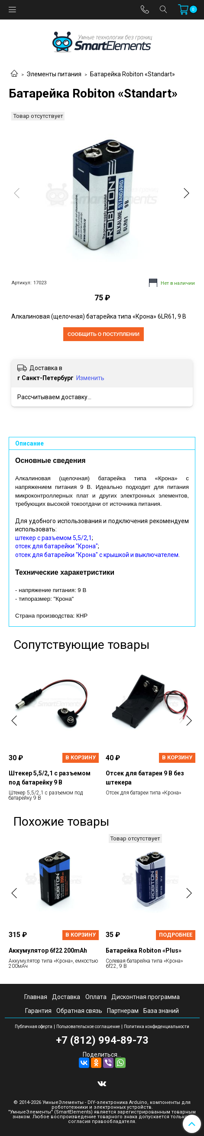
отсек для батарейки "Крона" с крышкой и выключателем (96, 554)
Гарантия (38, 1010)
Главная (35, 996)
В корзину (80, 757)
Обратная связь (79, 1010)
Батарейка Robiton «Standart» (132, 74)
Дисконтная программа (145, 996)
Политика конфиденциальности (156, 1026)
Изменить (90, 377)
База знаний (161, 1010)
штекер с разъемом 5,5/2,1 (53, 537)
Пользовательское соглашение (88, 1026)
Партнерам (123, 1010)
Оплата (96, 996)
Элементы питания (53, 74)
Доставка (66, 996)
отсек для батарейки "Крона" (56, 546)
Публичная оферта (33, 1026)
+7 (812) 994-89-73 (102, 1040)
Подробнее (175, 934)
